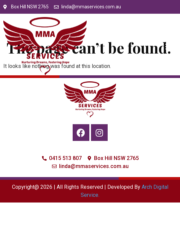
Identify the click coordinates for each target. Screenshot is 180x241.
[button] (170, 46)
